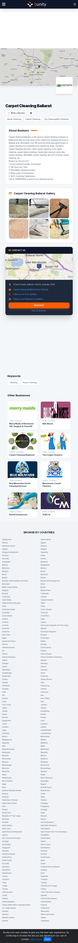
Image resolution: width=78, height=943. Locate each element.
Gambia (44, 660)
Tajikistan (44, 876)
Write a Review (16, 113)
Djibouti (44, 628)
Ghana (4, 667)
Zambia (5, 921)
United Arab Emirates (49, 898)
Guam (43, 673)
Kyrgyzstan (6, 721)
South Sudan (7, 860)
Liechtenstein (46, 730)
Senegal (5, 841)
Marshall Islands (8, 749)
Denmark (5, 628)
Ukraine (5, 898)
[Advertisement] (39, 28)
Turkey (43, 889)
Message (39, 305)
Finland (43, 651)
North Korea (45, 790)
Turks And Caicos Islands (50, 892)
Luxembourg (46, 733)
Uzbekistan (45, 908)
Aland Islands (46, 539)
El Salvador (45, 638)
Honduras (6, 686)
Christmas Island (8, 609)
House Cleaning (30, 382)
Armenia (5, 555)
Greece (43, 667)
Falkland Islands (8, 647)
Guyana (5, 682)
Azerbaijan (6, 562)
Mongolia (44, 762)
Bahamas (44, 562)
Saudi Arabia (45, 838)
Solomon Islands (8, 854)
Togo (4, 883)
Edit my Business (39, 310)
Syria (42, 873)
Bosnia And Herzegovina (50, 581)
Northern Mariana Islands (11, 790)
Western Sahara (8, 918)
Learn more (36, 939)
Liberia (43, 727)
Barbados (6, 568)
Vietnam (5, 914)
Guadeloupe (7, 673)
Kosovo (5, 717)
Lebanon (44, 724)
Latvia (4, 724)
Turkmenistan (7, 892)
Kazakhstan (45, 711)
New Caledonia (47, 778)
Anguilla (44, 549)
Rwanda (5, 822)
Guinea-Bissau (46, 679)
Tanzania (5, 879)
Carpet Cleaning (32, 119)
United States (46, 902)
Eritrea (43, 641)
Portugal (44, 809)
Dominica (5, 632)
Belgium (5, 571)
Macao (4, 736)
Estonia (5, 644)
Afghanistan (6, 539)
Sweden (44, 870)
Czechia (5, 625)
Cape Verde (6, 600)
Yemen (43, 918)
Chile (4, 606)
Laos (42, 721)
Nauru (4, 775)
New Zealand (7, 781)
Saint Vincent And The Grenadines (54, 832)
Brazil (43, 584)
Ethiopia (44, 644)
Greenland (6, 670)
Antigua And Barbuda (10, 552)
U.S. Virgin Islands (9, 908)
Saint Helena (7, 825)
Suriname (5, 867)
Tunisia (5, 889)
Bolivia (43, 578)
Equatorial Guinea (9, 641)
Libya (4, 730)
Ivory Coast (6, 705)
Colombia (6, 613)
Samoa (5, 835)
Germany (44, 663)
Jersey (43, 708)
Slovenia (44, 851)
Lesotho (5, 727)
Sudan (43, 864)
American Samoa (8, 546)
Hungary (5, 689)
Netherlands (7, 778)
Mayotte (5, 755)
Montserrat (45, 765)
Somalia (44, 854)
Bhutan (4, 578)
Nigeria (43, 784)
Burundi (5, 593)
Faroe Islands (46, 647)
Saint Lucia (6, 829)
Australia (5, 559)
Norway (5, 794)
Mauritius (44, 752)
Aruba (43, 555)
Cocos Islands (46, 609)
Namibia (44, 771)
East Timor (6, 635)
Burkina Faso (46, 590)
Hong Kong (45, 686)
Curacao (5, 622)
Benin (4, 574)
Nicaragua (44, 781)
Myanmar (5, 771)
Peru (4, 806)
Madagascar (7, 740)
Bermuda (44, 574)
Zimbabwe (45, 921)
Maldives (44, 743)
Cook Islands (7, 616)
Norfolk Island (46, 787)
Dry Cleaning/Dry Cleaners (56, 119)
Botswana (6, 584)
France (4, 654)
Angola (5, 549)
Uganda (44, 895)
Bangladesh (45, 565)
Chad (43, 603)
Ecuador (44, 635)
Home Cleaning (14, 119)
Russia (43, 819)
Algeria (43, 543)
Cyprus (43, 622)
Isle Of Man (45, 698)
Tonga (4, 886)
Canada (44, 597)
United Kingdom (8, 902)
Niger (4, 784)
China (43, 606)
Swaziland (6, 870)
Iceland (43, 689)
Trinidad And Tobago (49, 886)
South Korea (45, 857)
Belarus (43, 568)
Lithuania (5, 733)
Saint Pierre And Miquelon (12, 832)
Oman (43, 794)
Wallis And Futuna (47, 914)
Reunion (44, 816)
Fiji (3, 651)
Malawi (43, 740)
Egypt (4, 638)
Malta (43, 746)
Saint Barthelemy (47, 822)
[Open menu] (3, 4)
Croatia (5, 619)
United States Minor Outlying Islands (16, 905)
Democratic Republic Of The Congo (54, 625)
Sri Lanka (5, 864)
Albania (5, 543)
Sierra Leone (46, 844)
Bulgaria (5, 590)
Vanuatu (5, 911)
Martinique (45, 749)
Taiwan (5, 876)
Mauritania (6, 752)
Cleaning (13, 382)
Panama (44, 800)
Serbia (43, 841)
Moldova (44, 759)
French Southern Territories (51, 657)
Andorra (44, 546)
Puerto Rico (6, 813)
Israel (4, 701)
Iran (3, 695)
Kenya (4, 714)
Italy (42, 701)
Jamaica (44, 705)
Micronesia (6, 759)
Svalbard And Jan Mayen (50, 867)
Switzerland (6, 873)
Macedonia (45, 736)
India (4, 692)
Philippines (45, 806)
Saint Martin (45, 829)
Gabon (4, 660)
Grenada (44, 670)
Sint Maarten (45, 848)
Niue (4, 787)
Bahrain (5, 565)
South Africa (6, 857)
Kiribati (43, 714)
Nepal (43, 775)
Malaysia (5, 743)
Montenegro (7, 765)
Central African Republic (11, 603)
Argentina (44, 552)
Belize (43, 571)
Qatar (43, 813)
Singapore (6, 848)
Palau (43, 797)
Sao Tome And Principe (11, 838)
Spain (43, 860)
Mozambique (46, 768)
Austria (43, 559)
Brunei (43, 587)
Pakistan (5, 797)
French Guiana (46, 654)
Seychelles (6, 844)
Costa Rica (45, 616)
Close (47, 939)
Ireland (4, 698)
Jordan (5, 711)
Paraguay (44, 803)
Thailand (44, 879)
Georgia (5, 663)
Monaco (5, 762)
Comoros (44, 613)
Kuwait (43, 717)
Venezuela (45, 911)
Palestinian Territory (10, 800)
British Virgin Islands (10, 587)
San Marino (45, 835)
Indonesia (44, 692)
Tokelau (44, 883)
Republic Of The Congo (11, 816)
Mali (3, 746)
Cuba (43, 619)
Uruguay (44, 905)
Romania (5, 819)
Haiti (42, 682)
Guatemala (6, 676)
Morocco (5, 768)
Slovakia (5, 851)
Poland (5, 809)
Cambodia (45, 593)
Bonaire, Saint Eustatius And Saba (15, 581)
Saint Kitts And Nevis (49, 825)
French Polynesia (8, 657)
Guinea (5, 679)
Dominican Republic (48, 632)
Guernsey (44, 676)
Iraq (42, 695)
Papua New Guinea (9, 803)
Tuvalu (4, 895)
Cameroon (6, 597)
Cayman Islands (47, 600)
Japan (4, 708)
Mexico (43, 755)
